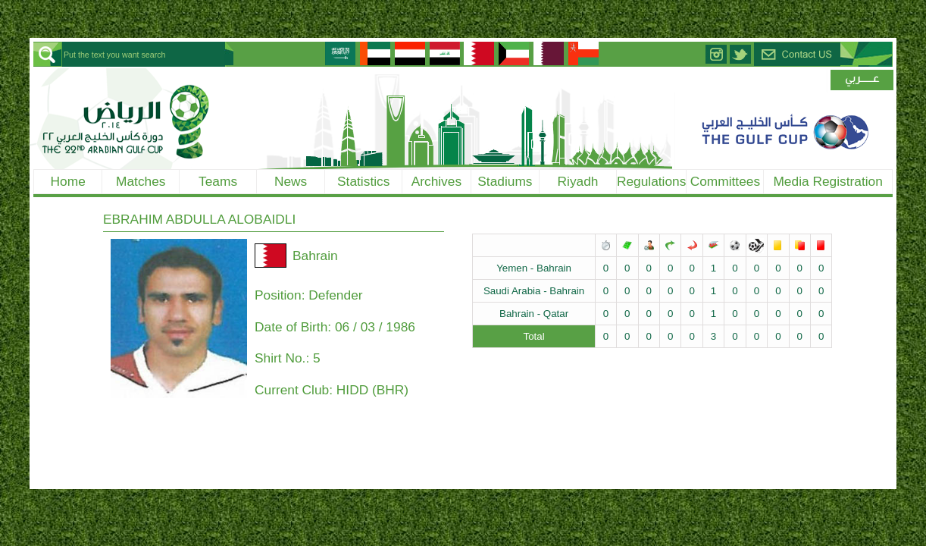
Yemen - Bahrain (533, 268)
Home (68, 181)
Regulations (652, 181)
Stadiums (504, 181)
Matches (141, 181)
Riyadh (578, 181)
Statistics (363, 181)
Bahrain (315, 255)
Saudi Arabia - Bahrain (533, 291)
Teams (218, 181)
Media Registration (827, 181)
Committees (725, 181)
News (290, 181)
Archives (436, 181)
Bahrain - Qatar (533, 313)
